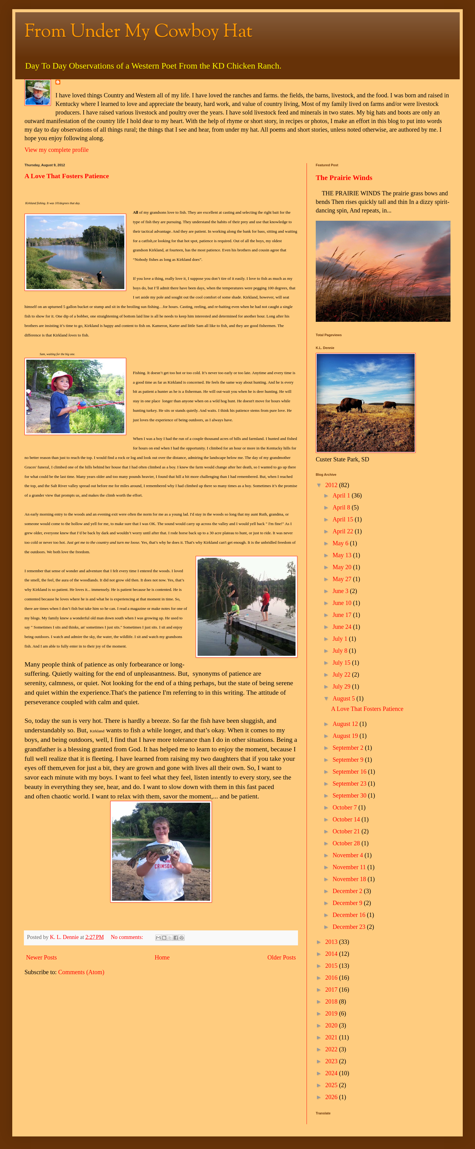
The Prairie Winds (344, 178)
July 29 (342, 686)
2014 (332, 953)
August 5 (344, 698)
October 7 (345, 807)
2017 (332, 989)
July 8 (341, 650)
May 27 (343, 579)
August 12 (346, 723)
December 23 (350, 926)
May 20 (343, 567)
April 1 (342, 495)
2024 (332, 1073)
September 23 (350, 783)
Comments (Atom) (81, 972)
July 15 (342, 662)
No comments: (128, 937)
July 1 (341, 638)
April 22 (344, 531)
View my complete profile (57, 149)
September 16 (350, 771)
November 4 (348, 855)
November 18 (350, 879)
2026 (332, 1097)
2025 (332, 1085)
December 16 (350, 914)
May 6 (341, 543)
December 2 (348, 891)
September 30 (350, 795)
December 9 (348, 902)
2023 (332, 1061)
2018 (332, 1001)
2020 (332, 1025)
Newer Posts (41, 957)
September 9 (349, 759)
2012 (332, 485)
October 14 (347, 819)
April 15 (344, 519)
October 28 (347, 843)
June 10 (343, 602)
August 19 (346, 735)
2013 (332, 941)
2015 (332, 965)
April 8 (342, 507)
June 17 (343, 614)
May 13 (343, 555)
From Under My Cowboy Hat (139, 32)
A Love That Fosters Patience (67, 176)
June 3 (341, 591)
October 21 (347, 831)
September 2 (349, 747)
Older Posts (281, 957)
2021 (332, 1037)
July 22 (342, 674)
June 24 (343, 626)
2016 (332, 977)
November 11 (350, 867)
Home (162, 957)
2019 (332, 1013)
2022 (332, 1049)
